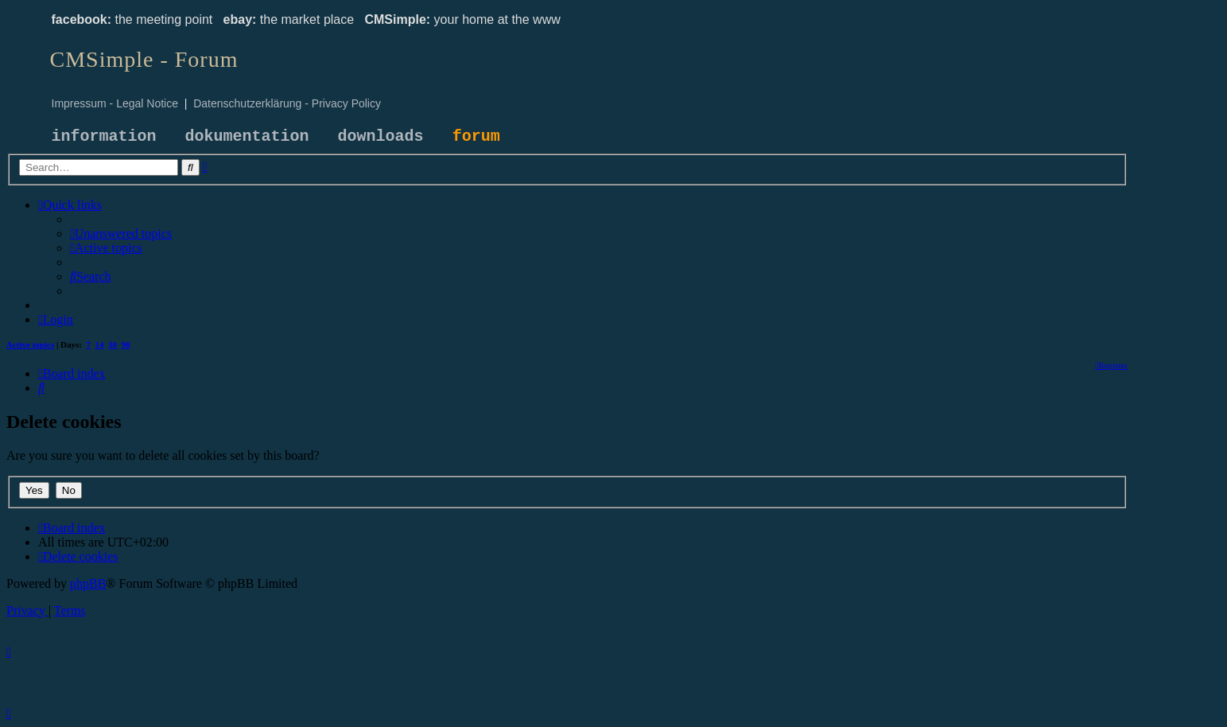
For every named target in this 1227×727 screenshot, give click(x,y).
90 (126, 344)
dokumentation (247, 136)
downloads (381, 136)
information (104, 136)
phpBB (88, 583)
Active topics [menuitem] (30, 344)
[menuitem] (121, 233)
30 (112, 344)
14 (99, 344)
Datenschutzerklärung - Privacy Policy (287, 103)
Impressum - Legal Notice (115, 103)
